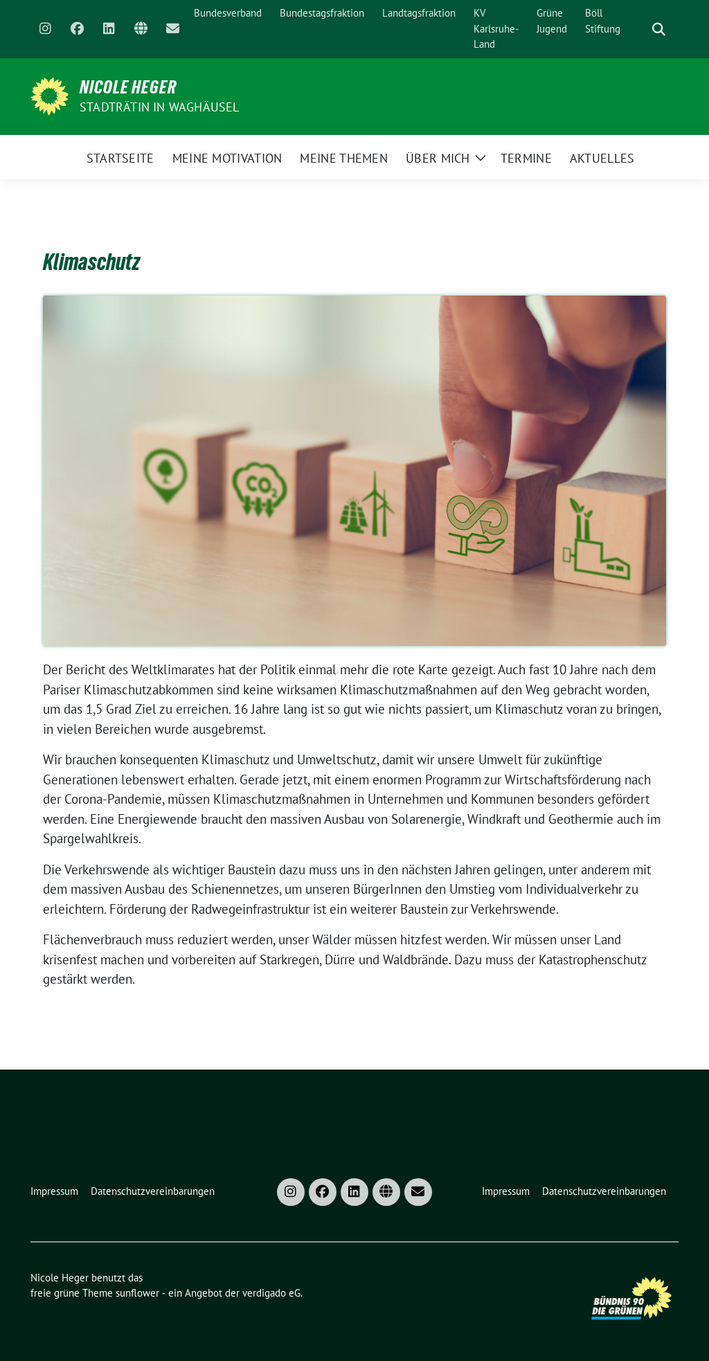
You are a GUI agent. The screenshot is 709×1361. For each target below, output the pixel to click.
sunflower (137, 1292)
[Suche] (639, 29)
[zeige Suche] (658, 29)
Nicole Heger (128, 87)
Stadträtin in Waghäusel (160, 107)
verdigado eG (271, 1292)
